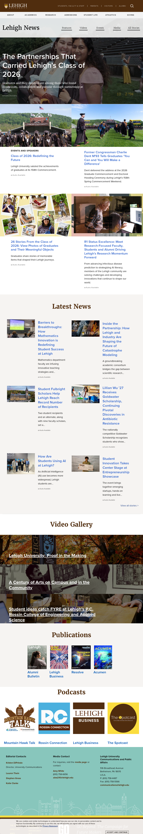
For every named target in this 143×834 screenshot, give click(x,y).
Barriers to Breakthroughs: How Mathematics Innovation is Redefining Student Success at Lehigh (51, 338)
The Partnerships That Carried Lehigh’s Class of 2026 (43, 65)
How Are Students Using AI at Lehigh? (52, 460)
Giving (130, 15)
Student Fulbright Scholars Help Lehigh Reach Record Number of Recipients (51, 397)
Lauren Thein (12, 772)
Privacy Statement (50, 826)
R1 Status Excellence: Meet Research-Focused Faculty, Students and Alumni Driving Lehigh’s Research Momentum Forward (106, 249)
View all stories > (129, 505)
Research (50, 15)
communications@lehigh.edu (114, 784)
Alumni (122, 6)
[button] (132, 6)
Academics (31, 15)
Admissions (70, 15)
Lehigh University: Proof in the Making (47, 555)
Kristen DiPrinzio (14, 762)
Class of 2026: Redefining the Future (32, 157)
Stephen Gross (13, 777)
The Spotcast (118, 742)
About (10, 15)
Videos (83, 27)
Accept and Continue (117, 832)
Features (66, 27)
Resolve (78, 671)
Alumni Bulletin (33, 673)
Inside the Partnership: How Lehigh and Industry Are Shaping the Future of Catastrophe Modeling (116, 339)
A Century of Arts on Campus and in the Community (49, 584)
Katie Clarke (12, 782)
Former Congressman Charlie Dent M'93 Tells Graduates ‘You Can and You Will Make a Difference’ (107, 158)
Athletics (110, 15)
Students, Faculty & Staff (71, 6)
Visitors (108, 6)
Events (100, 27)
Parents (94, 6)
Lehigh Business (56, 673)
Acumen (100, 671)
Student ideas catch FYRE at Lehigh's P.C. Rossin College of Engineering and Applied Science (52, 614)
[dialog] (71, 826)
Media (117, 27)
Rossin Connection (52, 742)
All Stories (133, 27)
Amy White (58, 770)
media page (81, 761)
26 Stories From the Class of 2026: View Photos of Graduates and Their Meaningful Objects (34, 245)
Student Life (91, 15)
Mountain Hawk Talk (19, 742)
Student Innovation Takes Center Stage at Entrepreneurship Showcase (116, 467)
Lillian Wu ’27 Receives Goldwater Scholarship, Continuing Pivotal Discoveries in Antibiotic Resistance (113, 405)
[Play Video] (15, 546)
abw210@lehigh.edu (63, 777)
